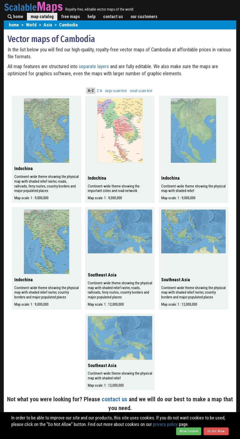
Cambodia (68, 24)
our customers (144, 16)
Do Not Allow (216, 431)
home (15, 16)
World (31, 24)
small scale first (141, 91)
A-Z (91, 90)
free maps (70, 16)
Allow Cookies (188, 431)
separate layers (94, 66)
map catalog (42, 16)
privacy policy (165, 424)
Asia (48, 24)
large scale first (116, 91)
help (92, 16)
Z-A (99, 91)
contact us (113, 16)
